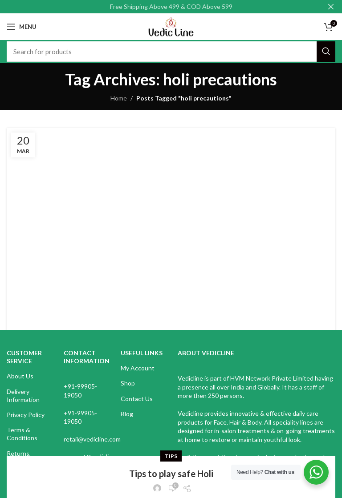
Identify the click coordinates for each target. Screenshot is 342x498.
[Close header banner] (331, 6)
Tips (171, 136)
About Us (20, 376)
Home (118, 98)
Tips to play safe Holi (171, 154)
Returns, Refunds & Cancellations (26, 461)
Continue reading (171, 207)
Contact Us (137, 398)
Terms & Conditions (22, 434)
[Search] (171, 51)
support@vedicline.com (96, 456)
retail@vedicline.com (92, 439)
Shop (128, 383)
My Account (138, 368)
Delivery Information (23, 395)
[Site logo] (171, 26)
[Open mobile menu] (21, 27)
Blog (127, 414)
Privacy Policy (26, 414)
